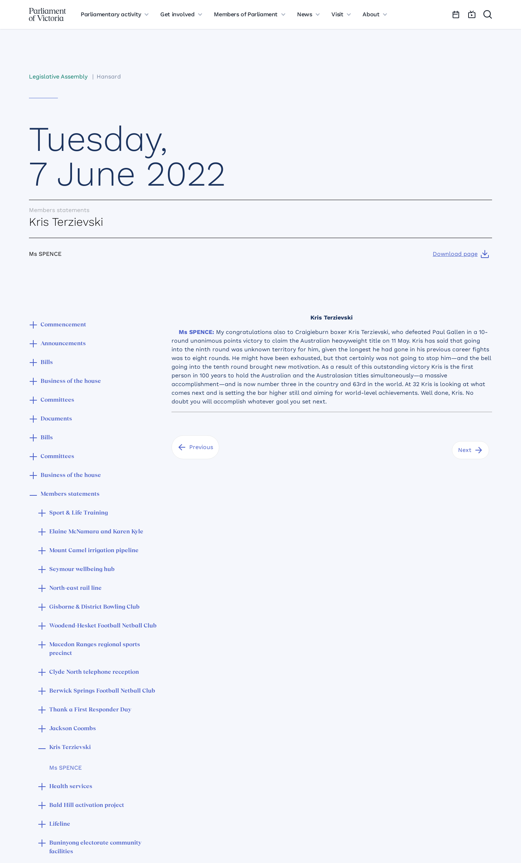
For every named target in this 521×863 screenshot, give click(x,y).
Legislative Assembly (58, 76)
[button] (33, 325)
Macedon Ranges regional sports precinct (94, 649)
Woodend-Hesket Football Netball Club (103, 626)
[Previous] (195, 447)
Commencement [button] (63, 324)
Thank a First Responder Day (90, 709)
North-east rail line (75, 588)
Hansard (109, 76)
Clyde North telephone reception (94, 672)
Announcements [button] (63, 343)
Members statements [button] (70, 494)
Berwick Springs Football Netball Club (102, 691)
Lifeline (59, 824)
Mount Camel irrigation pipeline (94, 550)
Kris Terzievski (70, 747)
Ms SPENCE (65, 767)
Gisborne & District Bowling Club (94, 607)
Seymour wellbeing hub (82, 569)
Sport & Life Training (78, 513)
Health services (70, 786)
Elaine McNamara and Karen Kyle (96, 531)
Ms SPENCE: (196, 332)
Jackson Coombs (72, 728)
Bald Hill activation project (86, 805)
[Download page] (461, 254)
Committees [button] (57, 400)
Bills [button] (47, 362)
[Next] (470, 450)
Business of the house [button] (71, 381)
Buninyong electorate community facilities (95, 847)
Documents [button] (56, 419)
